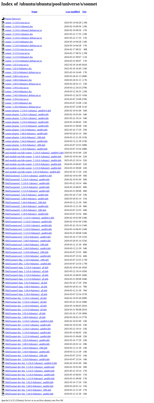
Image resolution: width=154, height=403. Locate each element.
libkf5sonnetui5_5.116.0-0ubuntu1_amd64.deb (27, 187)
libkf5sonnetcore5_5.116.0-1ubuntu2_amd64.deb (28, 221)
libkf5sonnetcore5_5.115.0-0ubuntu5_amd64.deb (28, 233)
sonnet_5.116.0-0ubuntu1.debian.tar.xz (23, 45)
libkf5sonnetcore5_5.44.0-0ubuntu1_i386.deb (26, 244)
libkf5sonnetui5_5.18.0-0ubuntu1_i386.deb (25, 210)
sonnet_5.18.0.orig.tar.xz (17, 99)
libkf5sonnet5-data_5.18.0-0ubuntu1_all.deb (26, 294)
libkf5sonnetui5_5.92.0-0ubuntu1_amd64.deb (26, 195)
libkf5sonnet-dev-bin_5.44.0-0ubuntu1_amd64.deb (29, 394)
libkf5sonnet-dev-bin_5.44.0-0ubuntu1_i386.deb (28, 390)
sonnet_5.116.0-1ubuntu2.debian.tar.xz (23, 30)
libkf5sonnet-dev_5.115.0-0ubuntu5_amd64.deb (28, 336)
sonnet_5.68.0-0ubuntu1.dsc (18, 80)
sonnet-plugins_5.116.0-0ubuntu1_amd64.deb (27, 122)
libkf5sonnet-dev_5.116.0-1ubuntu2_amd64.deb (28, 325)
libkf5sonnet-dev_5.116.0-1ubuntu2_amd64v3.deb (29, 321)
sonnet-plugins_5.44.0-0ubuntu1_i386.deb (25, 137)
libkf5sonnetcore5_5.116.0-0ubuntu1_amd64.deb (28, 229)
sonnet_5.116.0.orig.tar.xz (17, 22)
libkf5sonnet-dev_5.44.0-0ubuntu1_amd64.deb (27, 351)
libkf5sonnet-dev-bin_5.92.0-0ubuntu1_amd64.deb (29, 382)
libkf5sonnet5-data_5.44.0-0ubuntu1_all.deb (26, 290)
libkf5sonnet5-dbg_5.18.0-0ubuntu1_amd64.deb (28, 263)
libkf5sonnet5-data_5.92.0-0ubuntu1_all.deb (26, 283)
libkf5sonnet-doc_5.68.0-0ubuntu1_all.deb (25, 317)
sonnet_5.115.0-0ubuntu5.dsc (19, 57)
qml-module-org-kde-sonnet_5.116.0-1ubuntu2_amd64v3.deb (34, 152)
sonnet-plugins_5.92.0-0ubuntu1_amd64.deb (26, 129)
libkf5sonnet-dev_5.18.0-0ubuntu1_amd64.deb (27, 359)
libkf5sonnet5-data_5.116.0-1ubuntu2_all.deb (26, 267)
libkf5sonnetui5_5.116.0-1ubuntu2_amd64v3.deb (28, 175)
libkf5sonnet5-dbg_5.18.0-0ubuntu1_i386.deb (27, 260)
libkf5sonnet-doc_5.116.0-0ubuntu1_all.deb (26, 306)
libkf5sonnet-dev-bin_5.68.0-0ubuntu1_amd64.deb (29, 386)
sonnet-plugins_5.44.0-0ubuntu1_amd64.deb (26, 141)
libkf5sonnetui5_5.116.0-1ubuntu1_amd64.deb (27, 183)
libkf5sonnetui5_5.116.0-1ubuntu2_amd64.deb (27, 179)
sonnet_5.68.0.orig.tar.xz (17, 76)
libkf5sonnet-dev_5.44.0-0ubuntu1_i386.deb (26, 348)
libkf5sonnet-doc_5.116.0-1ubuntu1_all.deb (26, 302)
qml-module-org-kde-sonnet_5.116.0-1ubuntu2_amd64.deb (33, 156)
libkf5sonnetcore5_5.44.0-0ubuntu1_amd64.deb (28, 248)
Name (34, 11)
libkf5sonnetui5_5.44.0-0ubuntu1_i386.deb (25, 202)
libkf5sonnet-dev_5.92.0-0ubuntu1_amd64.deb (27, 340)
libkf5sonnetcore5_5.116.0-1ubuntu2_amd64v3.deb (29, 218)
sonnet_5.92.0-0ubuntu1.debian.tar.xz (23, 72)
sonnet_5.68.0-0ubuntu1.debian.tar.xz (23, 84)
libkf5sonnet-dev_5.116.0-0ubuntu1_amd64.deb (28, 332)
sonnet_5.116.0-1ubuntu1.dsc (19, 34)
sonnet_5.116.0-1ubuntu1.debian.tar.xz (23, 38)
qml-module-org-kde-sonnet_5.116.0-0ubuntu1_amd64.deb (33, 164)
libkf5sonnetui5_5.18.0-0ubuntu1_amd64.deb (26, 214)
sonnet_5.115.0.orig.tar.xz (17, 53)
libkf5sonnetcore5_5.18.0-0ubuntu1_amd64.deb (28, 256)
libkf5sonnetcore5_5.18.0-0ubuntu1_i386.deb (26, 252)
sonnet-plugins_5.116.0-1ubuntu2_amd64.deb (27, 114)
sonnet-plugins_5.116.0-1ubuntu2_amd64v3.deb (28, 110)
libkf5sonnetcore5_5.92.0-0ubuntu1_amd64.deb (28, 237)
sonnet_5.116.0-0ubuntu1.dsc (19, 41)
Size (84, 11)
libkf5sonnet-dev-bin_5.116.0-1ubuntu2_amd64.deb (29, 367)
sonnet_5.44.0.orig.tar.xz (17, 87)
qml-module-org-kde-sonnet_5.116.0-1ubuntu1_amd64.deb (33, 160)
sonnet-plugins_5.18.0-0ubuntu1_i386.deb (25, 145)
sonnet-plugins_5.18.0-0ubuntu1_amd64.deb (26, 149)
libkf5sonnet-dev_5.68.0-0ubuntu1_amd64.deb (27, 344)
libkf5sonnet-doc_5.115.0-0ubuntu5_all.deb (26, 309)
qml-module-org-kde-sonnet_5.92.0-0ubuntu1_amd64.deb (32, 172)
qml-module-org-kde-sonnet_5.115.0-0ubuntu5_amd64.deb (33, 168)
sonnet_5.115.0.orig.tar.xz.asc (19, 49)
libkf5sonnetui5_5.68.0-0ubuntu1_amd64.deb (26, 198)
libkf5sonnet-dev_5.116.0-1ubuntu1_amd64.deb (28, 328)
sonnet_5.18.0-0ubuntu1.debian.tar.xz (23, 107)
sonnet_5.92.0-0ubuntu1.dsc (18, 68)
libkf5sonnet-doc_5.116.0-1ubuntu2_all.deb (26, 298)
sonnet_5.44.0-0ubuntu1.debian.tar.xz (23, 95)
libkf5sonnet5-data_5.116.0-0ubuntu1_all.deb (26, 275)
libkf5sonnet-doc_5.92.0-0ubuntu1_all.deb (25, 313)
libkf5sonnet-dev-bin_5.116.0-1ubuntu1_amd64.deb (29, 371)
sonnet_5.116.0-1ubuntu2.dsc (19, 26)
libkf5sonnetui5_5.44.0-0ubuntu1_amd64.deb (26, 206)
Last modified (73, 11)
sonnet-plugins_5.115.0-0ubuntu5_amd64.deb (27, 126)
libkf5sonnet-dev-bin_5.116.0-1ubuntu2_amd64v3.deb (31, 363)
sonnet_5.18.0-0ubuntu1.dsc (18, 103)
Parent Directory (13, 19)
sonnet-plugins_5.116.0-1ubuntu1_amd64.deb (27, 118)
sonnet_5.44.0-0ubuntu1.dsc (18, 91)
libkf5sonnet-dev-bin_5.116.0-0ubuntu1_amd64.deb (29, 374)
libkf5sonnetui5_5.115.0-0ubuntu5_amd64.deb (27, 191)
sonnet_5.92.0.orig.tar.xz (17, 64)
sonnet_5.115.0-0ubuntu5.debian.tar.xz (23, 61)
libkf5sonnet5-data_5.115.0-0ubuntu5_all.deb (26, 279)
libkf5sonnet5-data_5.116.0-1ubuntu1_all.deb (26, 271)
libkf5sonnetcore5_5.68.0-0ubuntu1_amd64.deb (28, 240)
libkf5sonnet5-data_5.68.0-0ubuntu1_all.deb (26, 286)
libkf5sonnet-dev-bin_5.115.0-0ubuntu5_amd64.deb (29, 378)
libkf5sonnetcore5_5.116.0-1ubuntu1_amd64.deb (28, 225)
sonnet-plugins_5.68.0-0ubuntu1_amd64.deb (26, 133)
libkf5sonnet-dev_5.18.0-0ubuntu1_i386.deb (26, 355)
